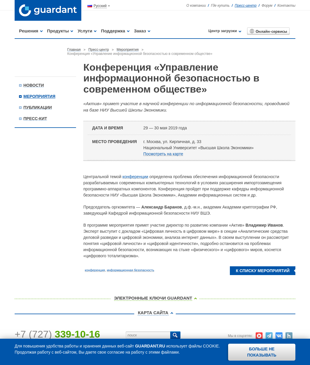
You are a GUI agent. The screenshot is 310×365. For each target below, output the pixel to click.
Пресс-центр (246, 6)
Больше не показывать (261, 352)
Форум (266, 6)
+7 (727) (57, 334)
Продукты (58, 30)
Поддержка (113, 30)
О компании (196, 6)
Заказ (140, 30)
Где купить (220, 6)
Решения (28, 30)
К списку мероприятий (263, 270)
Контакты (286, 6)
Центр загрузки (223, 31)
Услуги (85, 30)
